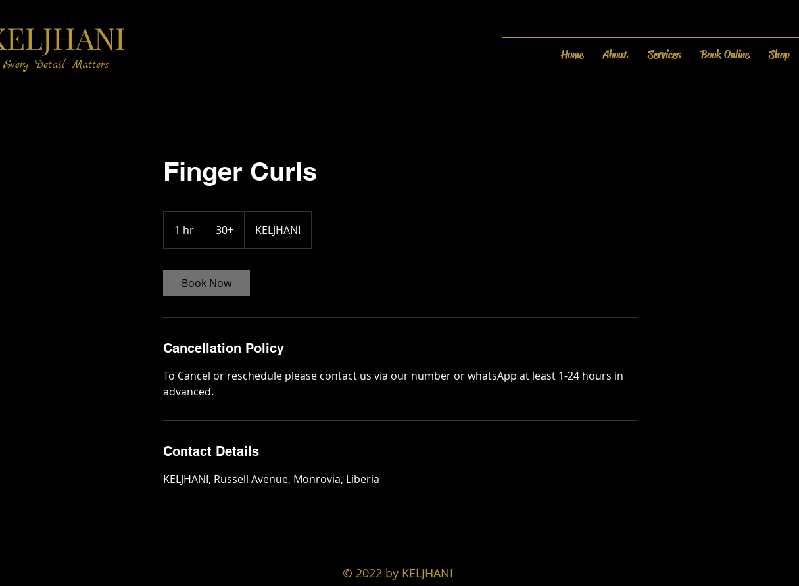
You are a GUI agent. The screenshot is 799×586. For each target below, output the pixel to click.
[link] (206, 283)
